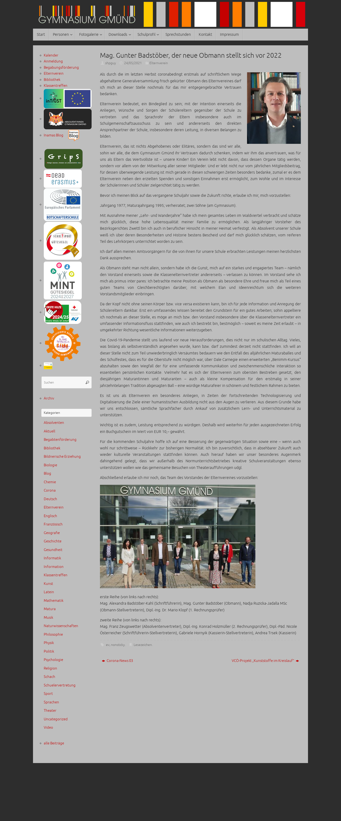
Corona (50, 490)
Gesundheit (53, 550)
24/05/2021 (133, 63)
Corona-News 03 (117, 661)
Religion (50, 668)
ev (108, 645)
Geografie (52, 533)
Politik (49, 651)
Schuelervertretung (60, 685)
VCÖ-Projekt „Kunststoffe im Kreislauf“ (265, 661)
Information (54, 567)
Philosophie (53, 634)
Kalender (51, 55)
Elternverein (158, 63)
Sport (48, 693)
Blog (47, 473)
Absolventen (54, 423)
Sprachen (51, 702)
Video (48, 727)
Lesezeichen (143, 645)
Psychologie (53, 660)
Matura (50, 609)
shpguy (110, 63)
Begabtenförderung (60, 439)
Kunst (48, 584)
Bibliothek (52, 80)
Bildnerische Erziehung (62, 456)
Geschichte (52, 541)
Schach (49, 677)
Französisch (53, 524)
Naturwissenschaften (61, 626)
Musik (48, 617)
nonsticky (118, 645)
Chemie (50, 482)
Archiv (49, 398)
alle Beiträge (54, 743)
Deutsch (50, 499)
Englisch (50, 516)
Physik (49, 643)
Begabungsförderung (61, 67)
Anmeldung (53, 61)
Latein (49, 592)
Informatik (52, 558)
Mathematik (53, 600)
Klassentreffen (55, 85)
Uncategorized (56, 719)
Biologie (50, 465)
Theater (50, 710)
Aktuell (49, 431)
